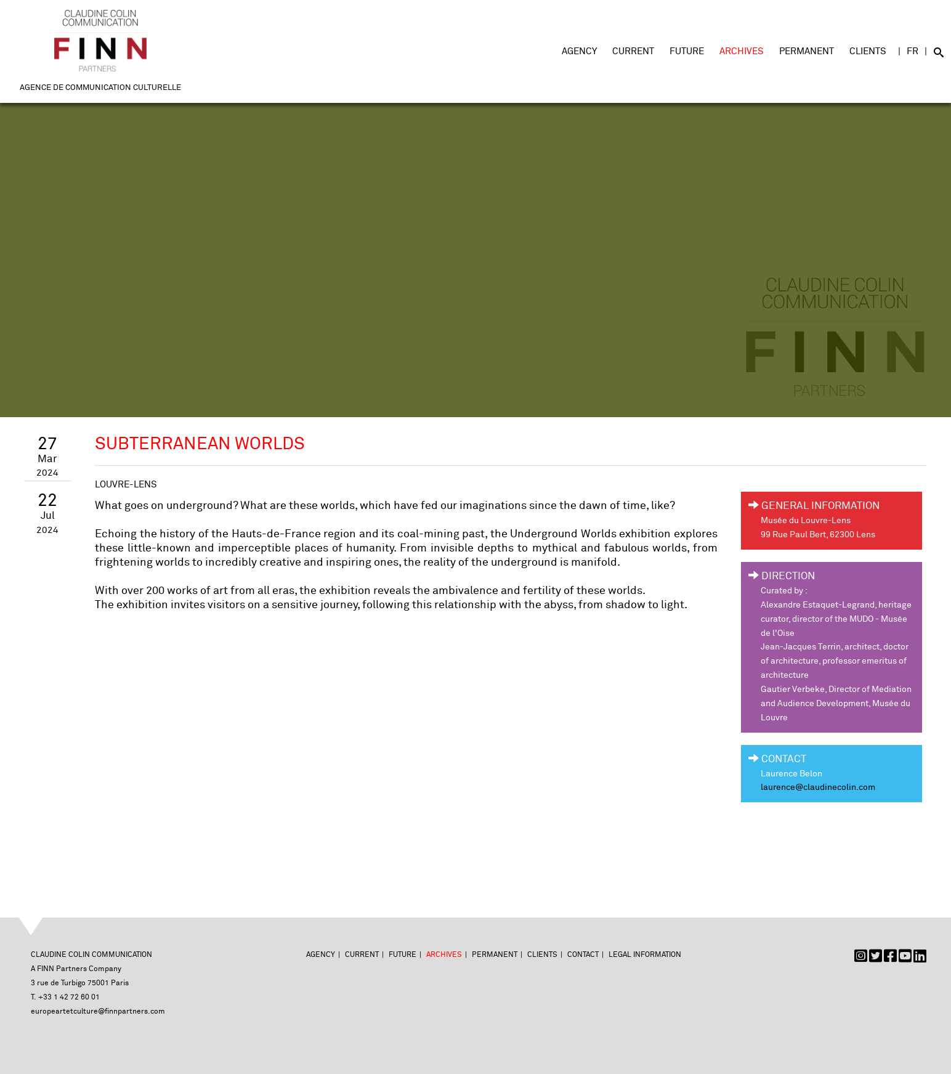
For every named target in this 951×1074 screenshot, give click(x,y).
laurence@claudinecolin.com (818, 787)
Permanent (806, 51)
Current (633, 51)
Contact (583, 955)
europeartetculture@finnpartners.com (98, 1011)
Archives (741, 51)
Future (687, 51)
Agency (579, 51)
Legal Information (645, 955)
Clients (867, 51)
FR (912, 51)
